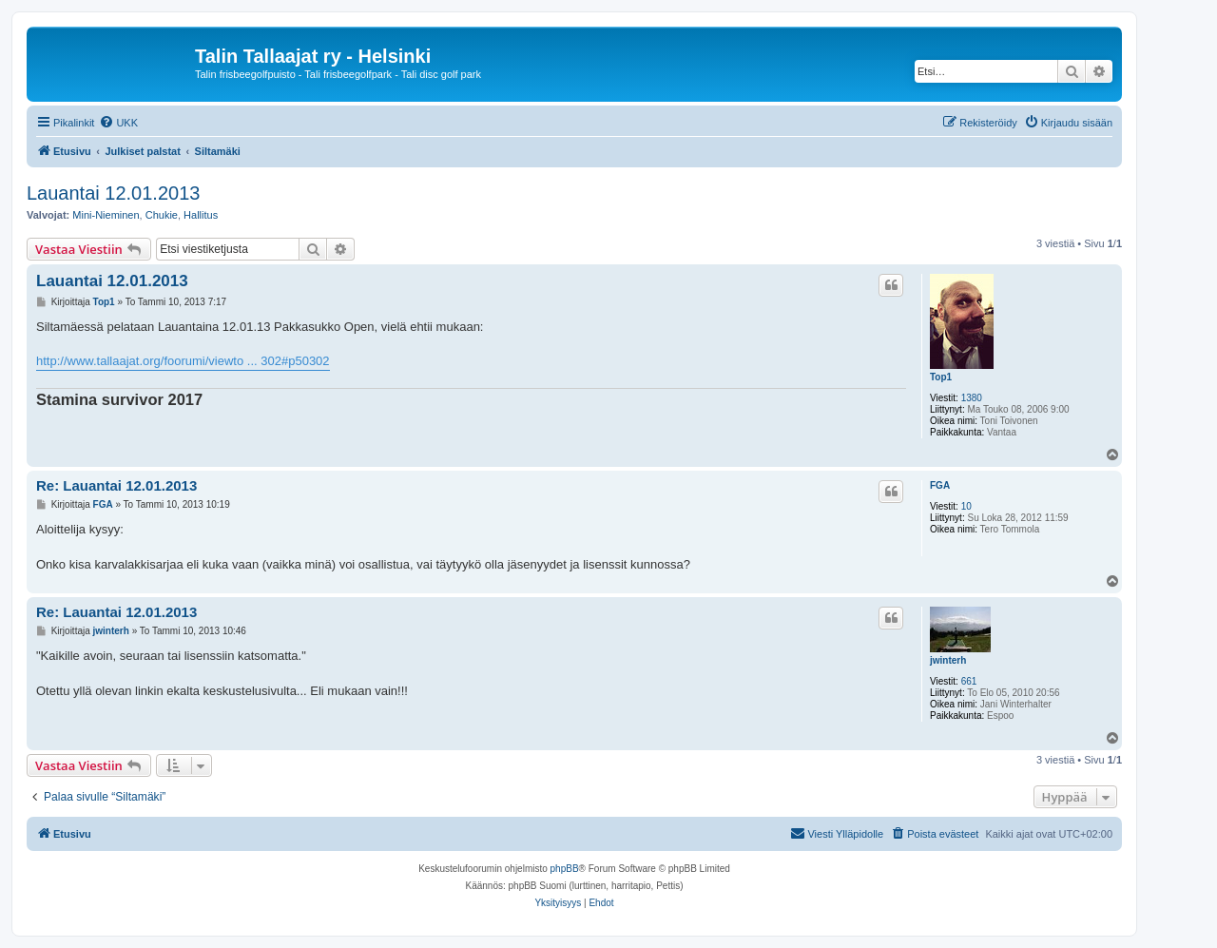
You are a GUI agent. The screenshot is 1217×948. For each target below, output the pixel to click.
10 (966, 506)
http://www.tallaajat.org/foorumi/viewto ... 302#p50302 (183, 361)
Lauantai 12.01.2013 (113, 193)
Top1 (941, 377)
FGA (940, 485)
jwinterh (948, 660)
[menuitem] (118, 122)
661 (969, 681)
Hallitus (201, 215)
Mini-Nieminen (105, 215)
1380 (971, 398)
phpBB (565, 868)
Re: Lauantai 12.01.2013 (116, 485)
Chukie (161, 215)
